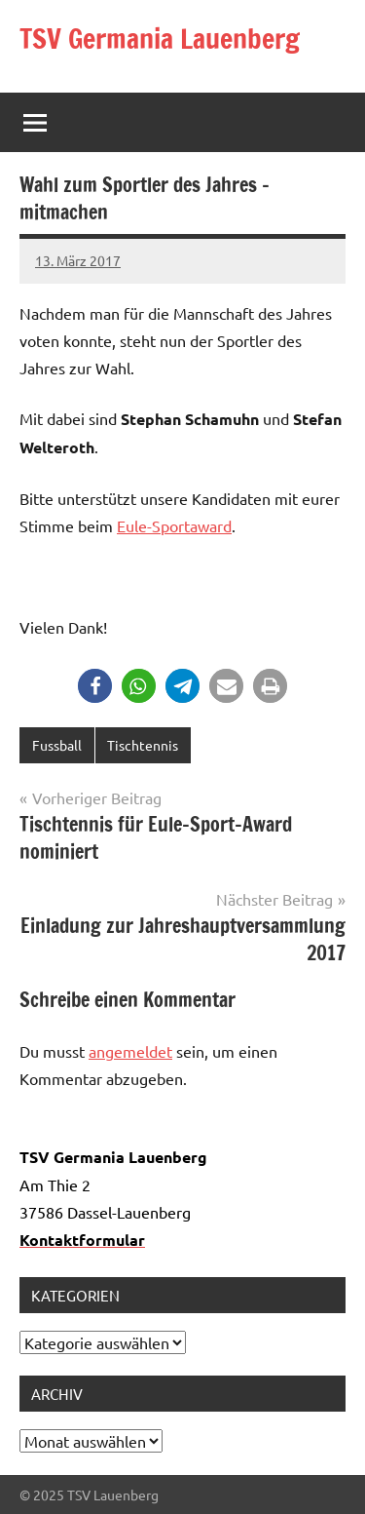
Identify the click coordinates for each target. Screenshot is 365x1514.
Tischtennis (142, 745)
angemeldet (130, 1051)
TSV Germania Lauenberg (159, 38)
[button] (95, 686)
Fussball (57, 745)
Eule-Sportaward (174, 525)
